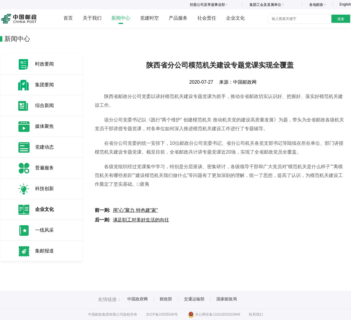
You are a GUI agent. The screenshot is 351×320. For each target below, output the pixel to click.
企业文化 (235, 18)
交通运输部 (194, 299)
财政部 (166, 299)
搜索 (340, 19)
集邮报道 (44, 250)
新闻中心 (120, 18)
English (345, 4)
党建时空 (149, 18)
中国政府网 (137, 299)
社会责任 (206, 18)
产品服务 (178, 18)
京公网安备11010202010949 (214, 314)
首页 (68, 18)
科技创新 (44, 188)
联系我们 (256, 314)
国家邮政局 (226, 299)
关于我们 (92, 18)
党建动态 (44, 146)
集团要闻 (44, 84)
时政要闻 (44, 63)
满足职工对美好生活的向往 (141, 219)
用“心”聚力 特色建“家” (135, 210)
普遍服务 (44, 167)
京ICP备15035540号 (162, 314)
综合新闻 (44, 105)
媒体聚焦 (44, 126)
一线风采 (44, 230)
